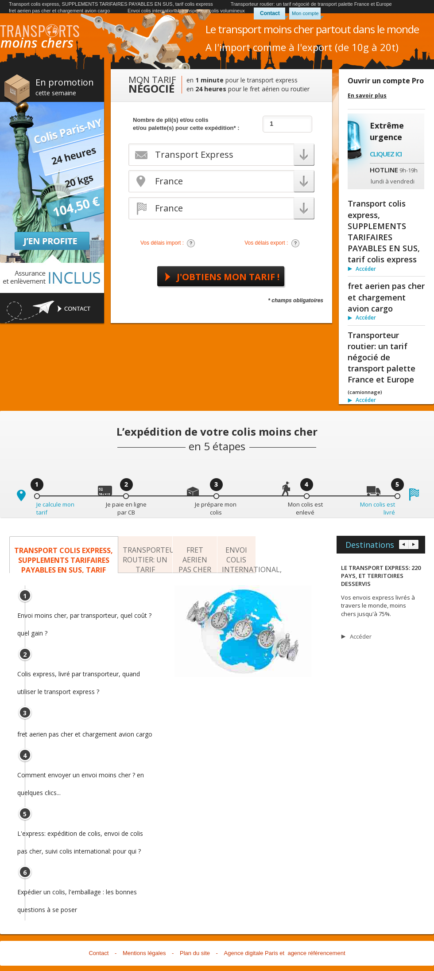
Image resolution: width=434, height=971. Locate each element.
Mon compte (305, 13)
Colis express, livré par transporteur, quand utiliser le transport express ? (78, 676)
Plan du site (195, 953)
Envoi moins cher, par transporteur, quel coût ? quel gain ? (84, 617)
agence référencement (316, 953)
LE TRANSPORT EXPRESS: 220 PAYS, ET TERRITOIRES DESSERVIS (381, 576)
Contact (270, 13)
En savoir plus (367, 95)
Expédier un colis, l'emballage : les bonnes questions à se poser (77, 894)
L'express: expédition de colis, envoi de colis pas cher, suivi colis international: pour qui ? (80, 835)
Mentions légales (144, 953)
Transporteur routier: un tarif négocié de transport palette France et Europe (311, 4)
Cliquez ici (386, 153)
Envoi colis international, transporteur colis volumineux (186, 10)
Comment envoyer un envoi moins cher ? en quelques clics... (80, 777)
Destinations (369, 544)
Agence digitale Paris (251, 953)
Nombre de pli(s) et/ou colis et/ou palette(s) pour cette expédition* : (186, 124)
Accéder (366, 269)
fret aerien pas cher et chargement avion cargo (59, 10)
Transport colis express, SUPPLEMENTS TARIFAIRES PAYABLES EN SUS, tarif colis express (111, 4)
